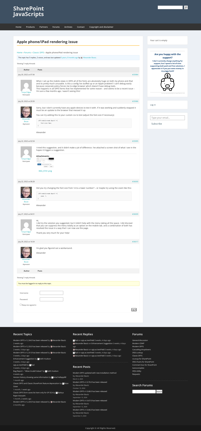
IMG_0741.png (45, 171)
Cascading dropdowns (141, 349)
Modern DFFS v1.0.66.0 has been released (90, 409)
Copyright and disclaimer (101, 27)
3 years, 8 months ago (69, 57)
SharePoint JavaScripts (28, 11)
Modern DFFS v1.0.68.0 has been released (90, 391)
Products (30, 27)
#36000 (135, 181)
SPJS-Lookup (137, 352)
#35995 (135, 141)
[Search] (186, 7)
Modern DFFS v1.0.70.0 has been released (90, 382)
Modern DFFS (138, 346)
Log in (153, 104)
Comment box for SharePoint (144, 365)
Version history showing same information (30, 377)
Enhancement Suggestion (23, 358)
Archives (68, 27)
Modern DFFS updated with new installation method (94, 373)
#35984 (135, 74)
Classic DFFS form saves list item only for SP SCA (33, 392)
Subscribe (156, 123)
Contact (81, 27)
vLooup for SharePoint (141, 358)
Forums (56, 27)
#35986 (135, 101)
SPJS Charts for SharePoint (143, 362)
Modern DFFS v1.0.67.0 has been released (90, 400)
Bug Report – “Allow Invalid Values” (27, 371)
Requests (136, 374)
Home (18, 27)
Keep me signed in (29, 305)
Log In (134, 309)
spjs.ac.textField (19, 365)
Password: (24, 299)
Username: (24, 293)
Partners (44, 27)
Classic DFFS (38, 52)
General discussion (140, 340)
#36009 (135, 214)
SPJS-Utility (136, 371)
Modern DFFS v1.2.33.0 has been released (30, 346)
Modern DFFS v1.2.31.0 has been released (30, 352)
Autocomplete (138, 368)
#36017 (135, 241)
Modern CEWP (138, 343)
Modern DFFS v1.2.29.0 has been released (30, 402)
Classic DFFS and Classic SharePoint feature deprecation (36, 383)
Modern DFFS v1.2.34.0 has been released (30, 340)
